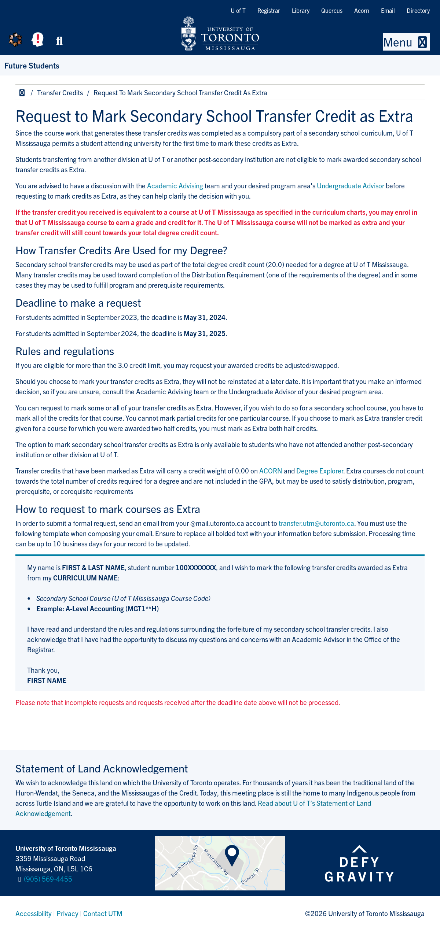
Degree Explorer (319, 470)
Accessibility (33, 913)
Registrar (268, 10)
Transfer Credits (60, 92)
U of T (238, 10)
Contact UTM (102, 913)
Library (300, 10)
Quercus (331, 10)
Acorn (361, 10)
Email (388, 10)
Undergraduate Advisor (350, 185)
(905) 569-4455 (48, 878)
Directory (418, 10)
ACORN (270, 470)
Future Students (31, 65)
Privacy (67, 913)
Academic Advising (175, 185)
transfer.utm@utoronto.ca (316, 522)
